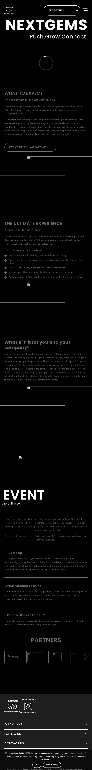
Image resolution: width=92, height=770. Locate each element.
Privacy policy (52, 765)
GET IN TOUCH (56, 10)
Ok (37, 765)
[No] (88, 760)
